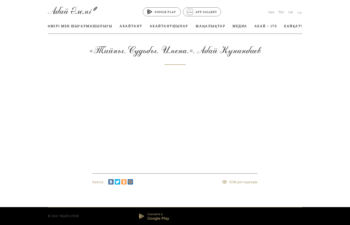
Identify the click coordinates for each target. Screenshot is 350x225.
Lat (290, 12)
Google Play (161, 12)
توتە (299, 12)
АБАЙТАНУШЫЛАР (169, 26)
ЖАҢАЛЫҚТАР (210, 26)
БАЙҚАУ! (293, 26)
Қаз (271, 12)
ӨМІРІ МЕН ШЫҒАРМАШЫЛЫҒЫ (80, 26)
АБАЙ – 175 (265, 26)
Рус (281, 12)
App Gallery (202, 12)
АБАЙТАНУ (130, 26)
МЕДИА (239, 26)
